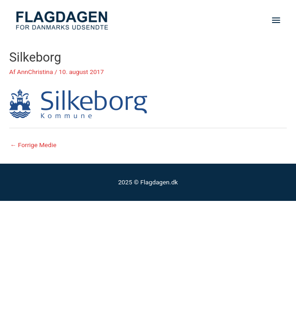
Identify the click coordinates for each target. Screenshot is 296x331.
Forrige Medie (33, 144)
